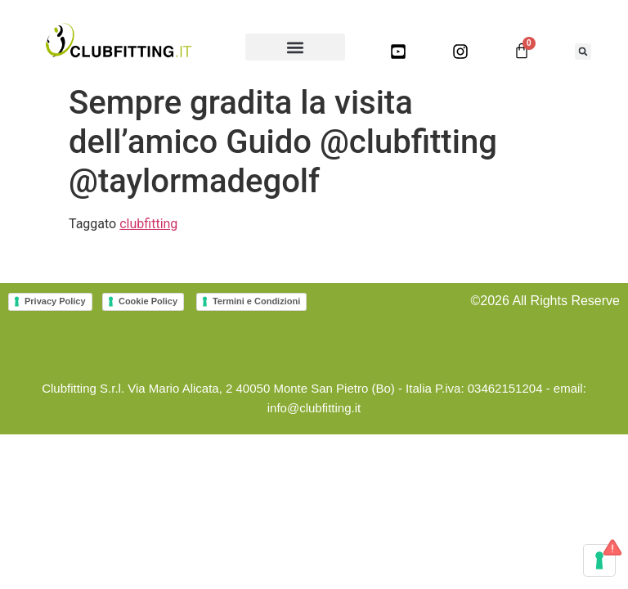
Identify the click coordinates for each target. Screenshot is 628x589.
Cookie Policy (148, 301)
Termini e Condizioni (256, 301)
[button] (295, 47)
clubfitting (148, 224)
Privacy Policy (55, 301)
